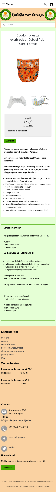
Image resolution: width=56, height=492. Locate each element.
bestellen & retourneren (12, 348)
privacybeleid (7, 354)
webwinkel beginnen (18, 486)
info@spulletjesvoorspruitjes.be (16, 420)
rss (7, 486)
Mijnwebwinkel (44, 486)
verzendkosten (8, 344)
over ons (5, 338)
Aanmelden (8, 467)
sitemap (50, 482)
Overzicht (10, 141)
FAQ (3, 358)
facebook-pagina (17, 437)
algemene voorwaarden (12, 351)
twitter (12, 447)
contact (4, 341)
